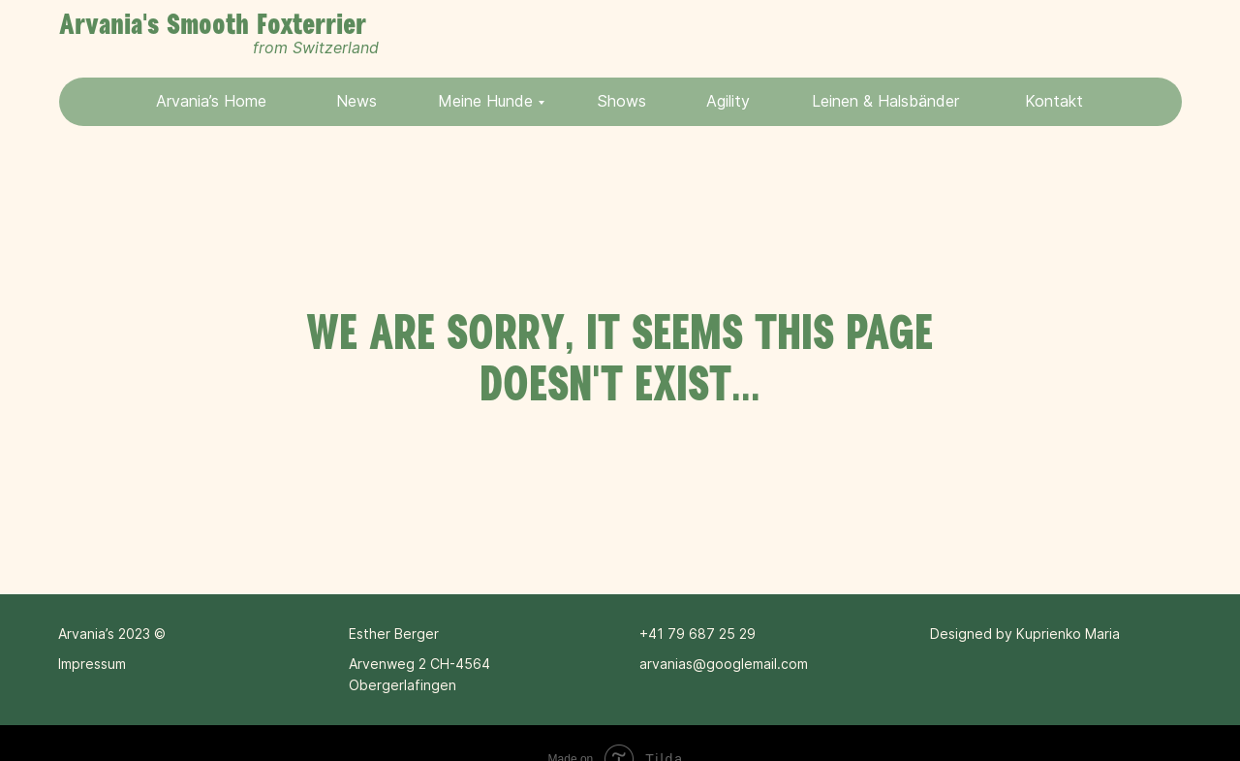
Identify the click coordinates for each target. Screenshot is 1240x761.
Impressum (92, 663)
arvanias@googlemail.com (723, 663)
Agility (728, 101)
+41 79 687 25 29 (697, 633)
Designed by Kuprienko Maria (1025, 633)
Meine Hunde (485, 101)
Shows (621, 101)
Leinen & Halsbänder (885, 101)
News (356, 101)
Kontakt (1054, 101)
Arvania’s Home (211, 101)
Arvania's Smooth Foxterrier (212, 25)
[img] (1119, 38)
